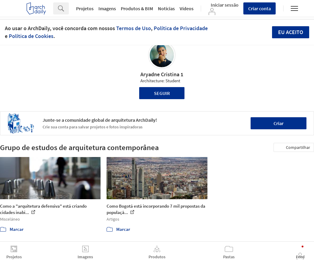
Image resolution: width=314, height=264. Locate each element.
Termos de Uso (133, 28)
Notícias (166, 8)
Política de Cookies (31, 36)
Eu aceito (290, 32)
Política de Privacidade (181, 28)
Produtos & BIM (137, 8)
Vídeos (187, 8)
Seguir (162, 93)
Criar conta (259, 8)
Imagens (107, 8)
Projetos (85, 8)
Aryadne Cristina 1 (161, 74)
